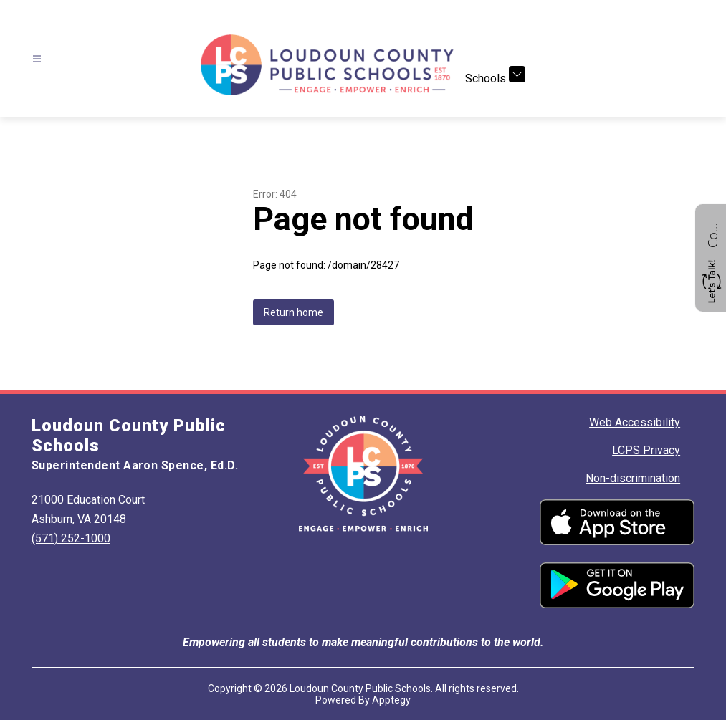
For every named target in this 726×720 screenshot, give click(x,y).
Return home (293, 312)
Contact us (712, 233)
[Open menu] (37, 59)
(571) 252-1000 (71, 538)
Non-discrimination (633, 478)
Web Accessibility (634, 422)
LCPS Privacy (646, 450)
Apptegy (391, 700)
